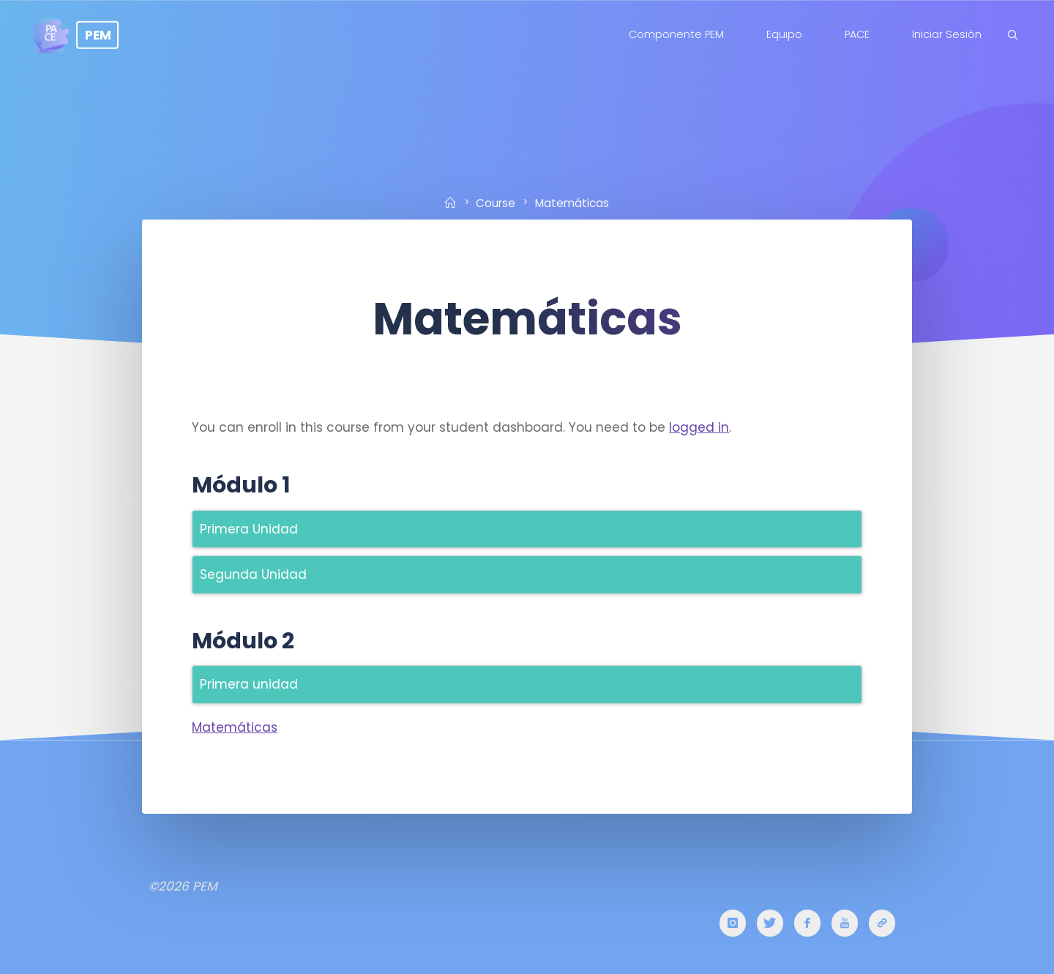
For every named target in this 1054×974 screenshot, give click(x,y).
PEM (98, 34)
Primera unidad (249, 684)
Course (495, 202)
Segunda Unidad (253, 574)
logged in (699, 427)
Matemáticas (234, 727)
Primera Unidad (249, 529)
